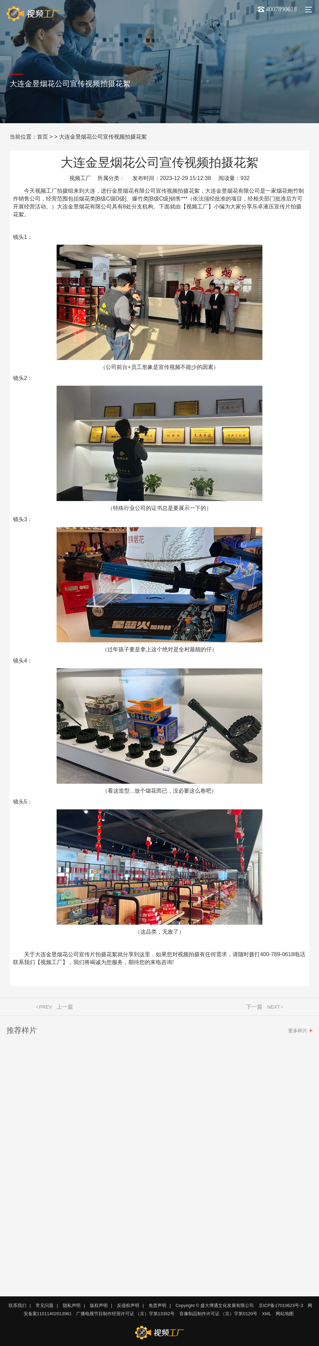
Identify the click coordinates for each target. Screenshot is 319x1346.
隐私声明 (72, 1305)
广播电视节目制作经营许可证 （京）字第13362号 (125, 1313)
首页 (42, 137)
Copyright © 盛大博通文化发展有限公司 (215, 1305)
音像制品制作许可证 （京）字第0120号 (218, 1313)
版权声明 (99, 1305)
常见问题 (45, 1305)
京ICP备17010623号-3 (281, 1305)
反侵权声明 (128, 1305)
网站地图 (285, 1313)
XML (266, 1313)
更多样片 (297, 1033)
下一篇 (254, 1009)
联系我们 (17, 1305)
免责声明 (157, 1305)
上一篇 (65, 1009)
